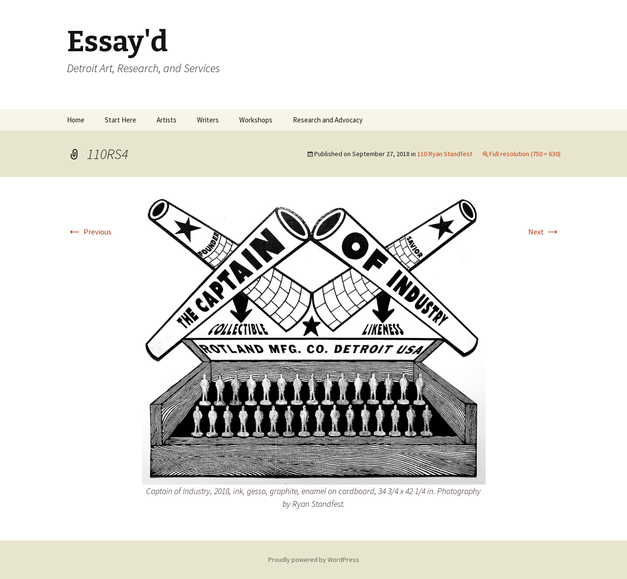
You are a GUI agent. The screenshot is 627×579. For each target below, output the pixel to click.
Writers (208, 119)
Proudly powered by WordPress (313, 559)
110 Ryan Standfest (444, 153)
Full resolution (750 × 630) (525, 153)
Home (75, 119)
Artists (167, 119)
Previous (89, 231)
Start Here (120, 119)
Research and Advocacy (328, 119)
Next (544, 231)
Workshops (255, 119)
